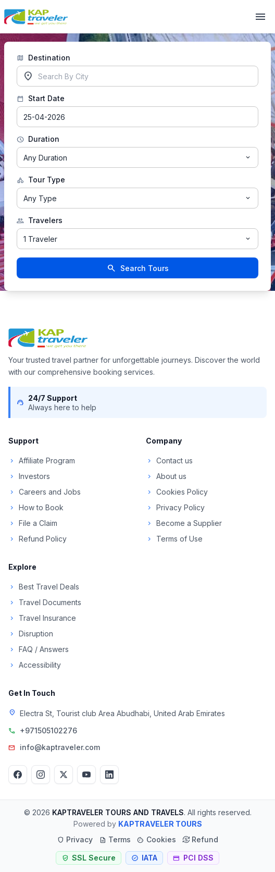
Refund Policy (37, 538)
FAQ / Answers (38, 649)
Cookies (156, 839)
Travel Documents (44, 602)
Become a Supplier (184, 523)
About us (166, 476)
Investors (29, 476)
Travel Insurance (42, 617)
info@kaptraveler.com (60, 747)
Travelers (40, 220)
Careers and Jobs (44, 491)
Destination (43, 58)
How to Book (36, 507)
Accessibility (34, 664)
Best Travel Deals (43, 586)
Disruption (30, 633)
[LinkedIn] (109, 774)
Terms (115, 839)
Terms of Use (174, 538)
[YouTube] (86, 774)
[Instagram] (40, 774)
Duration (38, 139)
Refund (200, 839)
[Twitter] (63, 774)
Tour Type (41, 179)
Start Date (41, 98)
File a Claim (32, 523)
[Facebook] (17, 774)
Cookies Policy (177, 491)
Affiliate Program (41, 460)
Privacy (75, 839)
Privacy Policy (175, 507)
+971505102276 (48, 730)
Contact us (169, 460)
